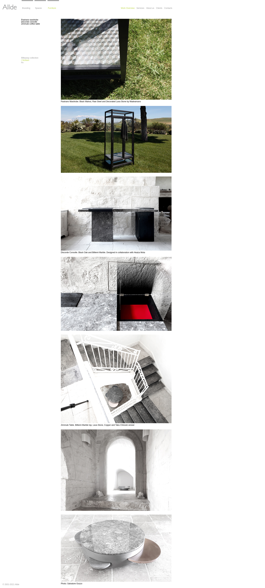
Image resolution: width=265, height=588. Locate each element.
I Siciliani (25, 60)
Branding (26, 8)
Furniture (52, 8)
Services (140, 8)
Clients (159, 8)
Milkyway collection (29, 58)
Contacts (168, 8)
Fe (22, 63)
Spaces (38, 8)
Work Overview (128, 8)
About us (150, 8)
